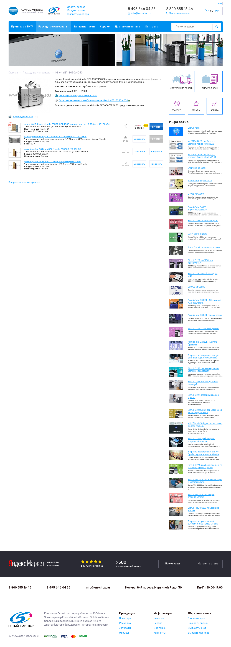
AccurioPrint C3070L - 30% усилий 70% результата (204, 301)
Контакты (151, 26)
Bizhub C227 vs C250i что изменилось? (200, 261)
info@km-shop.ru (98, 587)
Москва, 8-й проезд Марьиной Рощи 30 (153, 587)
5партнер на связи (197, 168)
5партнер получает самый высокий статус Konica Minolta (203, 522)
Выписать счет (197, 628)
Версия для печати (23, 116)
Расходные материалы (53, 26)
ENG (220, 3)
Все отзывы (172, 563)
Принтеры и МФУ (22, 26)
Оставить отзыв (208, 563)
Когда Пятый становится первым (204, 247)
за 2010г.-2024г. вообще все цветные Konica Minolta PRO (202, 155)
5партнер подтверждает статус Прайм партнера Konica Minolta (203, 452)
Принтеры (125, 618)
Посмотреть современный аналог (78, 95)
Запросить (139, 139)
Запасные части (84, 26)
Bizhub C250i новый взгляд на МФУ (202, 274)
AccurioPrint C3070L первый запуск (205, 315)
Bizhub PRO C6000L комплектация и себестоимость (205, 480)
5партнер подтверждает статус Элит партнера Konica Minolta (203, 356)
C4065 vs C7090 (196, 194)
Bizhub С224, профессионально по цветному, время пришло (205, 466)
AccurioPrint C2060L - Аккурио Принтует (202, 343)
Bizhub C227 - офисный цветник (203, 328)
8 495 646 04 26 (142, 9)
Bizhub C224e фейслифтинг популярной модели (201, 439)
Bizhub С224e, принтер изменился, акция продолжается (205, 411)
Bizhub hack (193, 128)
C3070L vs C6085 (196, 287)
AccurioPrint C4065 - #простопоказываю (198, 208)
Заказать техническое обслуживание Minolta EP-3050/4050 (93, 100)
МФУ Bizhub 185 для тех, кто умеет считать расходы (205, 424)
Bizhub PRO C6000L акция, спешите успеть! (201, 495)
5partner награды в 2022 (200, 180)
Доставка (160, 628)
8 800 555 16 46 (179, 9)
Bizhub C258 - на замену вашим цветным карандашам (203, 369)
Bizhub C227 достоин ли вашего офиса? (203, 396)
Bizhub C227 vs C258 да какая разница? (203, 382)
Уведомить (156, 151)
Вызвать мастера (78, 14)
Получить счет (76, 10)
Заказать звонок (198, 623)
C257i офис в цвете (197, 234)
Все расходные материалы (24, 182)
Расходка (125, 623)
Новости (159, 618)
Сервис (105, 26)
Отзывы (124, 632)
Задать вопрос (76, 7)
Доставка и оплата (127, 26)
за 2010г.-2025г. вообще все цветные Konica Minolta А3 (201, 142)
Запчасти (125, 628)
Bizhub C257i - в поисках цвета (203, 220)
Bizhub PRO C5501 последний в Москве (203, 509)
